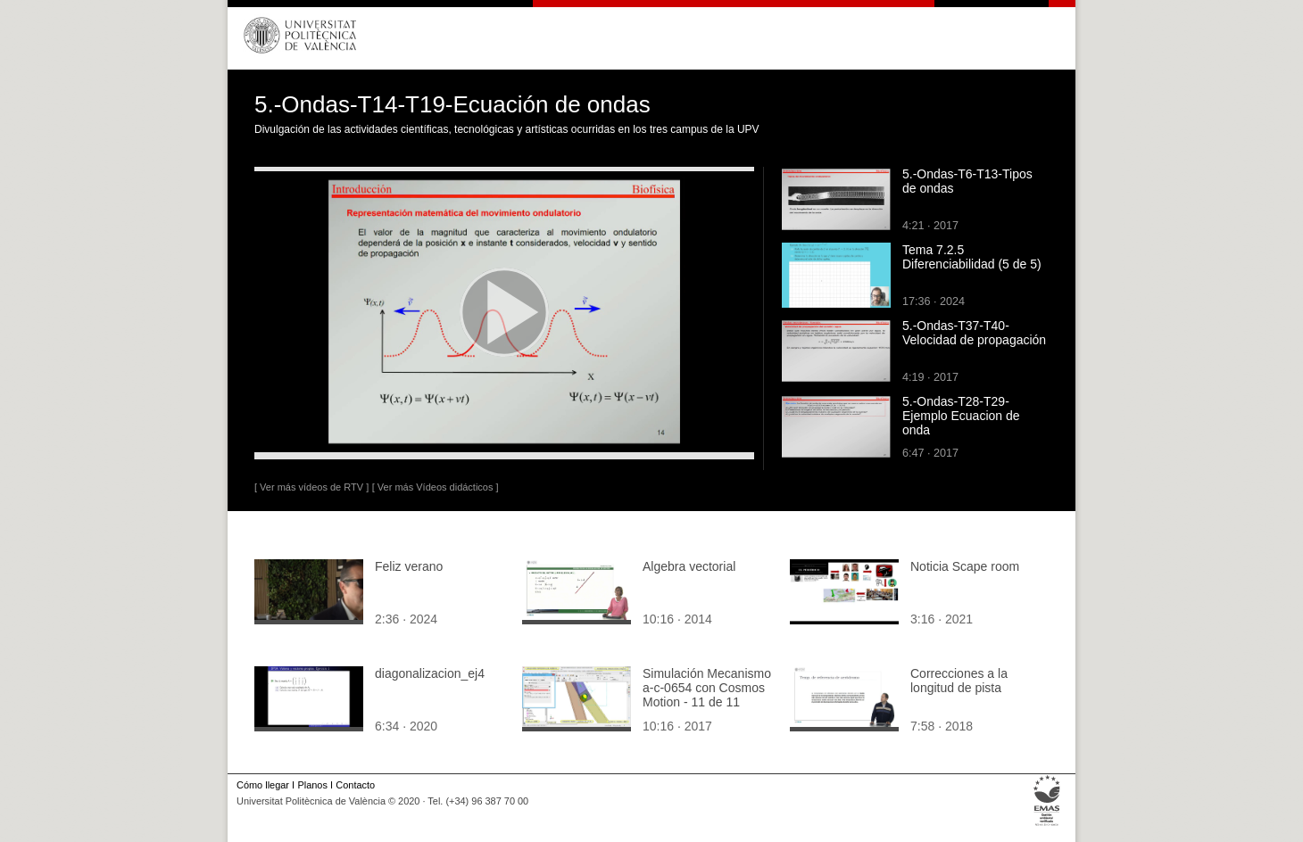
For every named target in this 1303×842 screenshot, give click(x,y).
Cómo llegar (263, 785)
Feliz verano (409, 566)
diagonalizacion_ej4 (430, 673)
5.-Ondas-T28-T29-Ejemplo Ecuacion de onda (961, 415)
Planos (312, 785)
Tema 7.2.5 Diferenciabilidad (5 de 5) (972, 257)
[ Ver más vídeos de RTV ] (311, 487)
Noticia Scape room (964, 566)
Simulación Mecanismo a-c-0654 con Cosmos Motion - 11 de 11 (707, 687)
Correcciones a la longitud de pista (959, 680)
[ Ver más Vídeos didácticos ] (435, 487)
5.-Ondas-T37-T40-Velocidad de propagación (974, 332)
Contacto (355, 785)
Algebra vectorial (689, 566)
